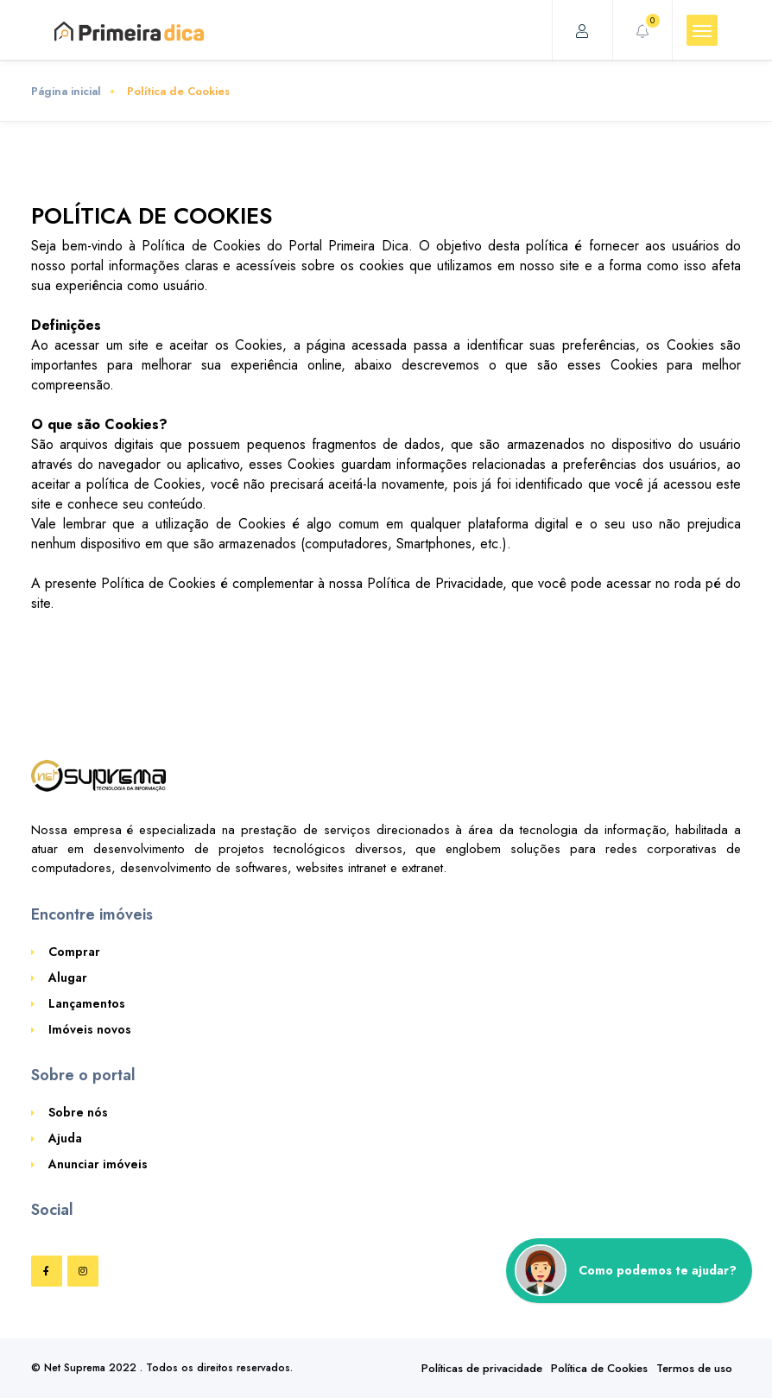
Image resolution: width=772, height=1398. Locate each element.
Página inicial (66, 91)
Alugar (67, 977)
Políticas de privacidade (481, 1368)
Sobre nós (78, 1112)
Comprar (74, 951)
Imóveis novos (89, 1029)
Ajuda (65, 1138)
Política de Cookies (599, 1368)
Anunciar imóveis (98, 1164)
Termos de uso (694, 1368)
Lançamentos (86, 1003)
